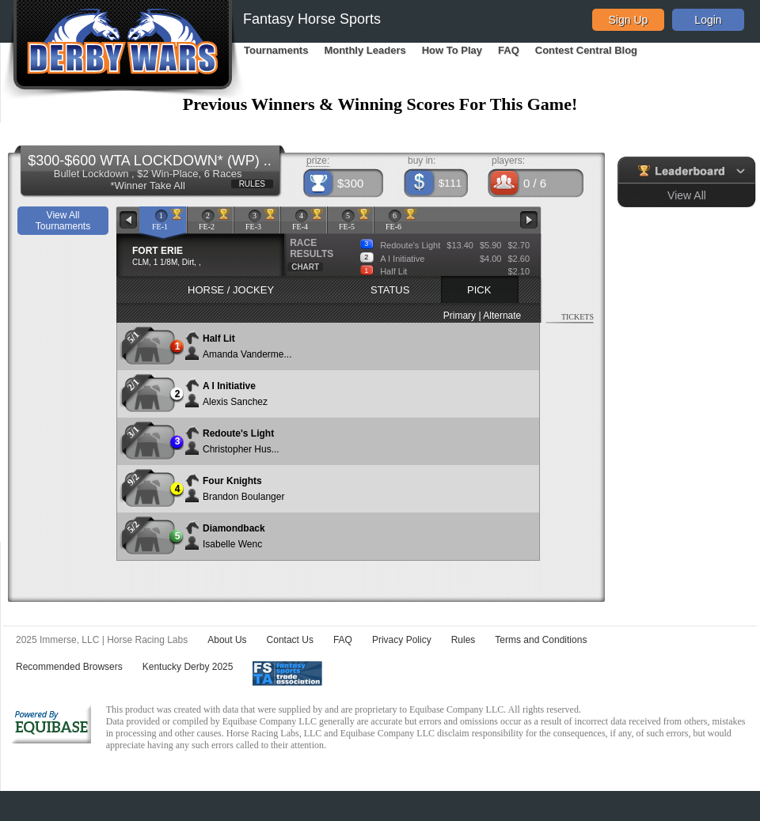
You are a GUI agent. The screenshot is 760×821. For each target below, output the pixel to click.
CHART (305, 267)
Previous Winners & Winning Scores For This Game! (380, 104)
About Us (226, 639)
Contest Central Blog (586, 50)
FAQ (508, 50)
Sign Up (628, 19)
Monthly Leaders (364, 50)
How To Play (452, 50)
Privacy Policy (401, 639)
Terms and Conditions (541, 639)
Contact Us (290, 639)
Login (707, 19)
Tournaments (276, 50)
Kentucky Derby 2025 (188, 666)
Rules (463, 639)
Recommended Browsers (69, 666)
